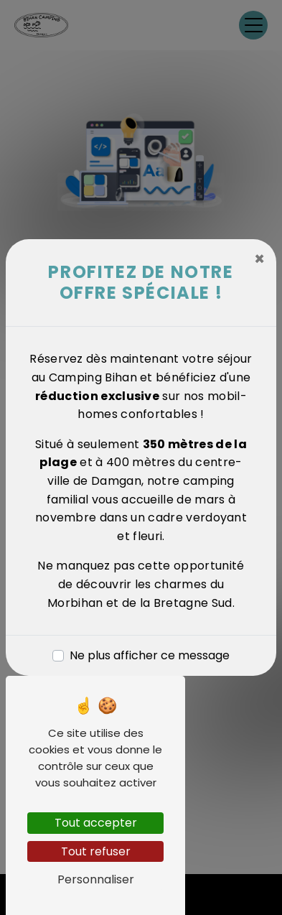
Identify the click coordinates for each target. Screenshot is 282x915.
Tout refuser (96, 851)
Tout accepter (96, 822)
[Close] (259, 259)
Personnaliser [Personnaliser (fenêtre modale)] (95, 879)
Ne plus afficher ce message (150, 655)
